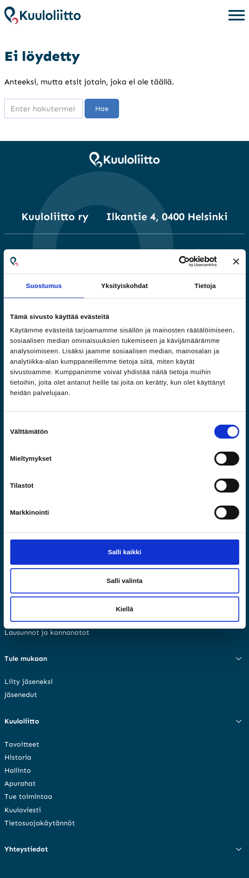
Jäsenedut (20, 694)
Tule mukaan (25, 658)
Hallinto (17, 770)
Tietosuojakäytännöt (39, 823)
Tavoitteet (21, 744)
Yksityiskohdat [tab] (124, 285)
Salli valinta (124, 580)
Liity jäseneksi (28, 681)
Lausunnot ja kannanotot (46, 632)
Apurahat (20, 783)
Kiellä (124, 609)
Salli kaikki (124, 552)
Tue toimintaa (28, 796)
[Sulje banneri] (236, 261)
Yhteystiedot (26, 849)
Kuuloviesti (22, 810)
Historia (17, 757)
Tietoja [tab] (205, 285)
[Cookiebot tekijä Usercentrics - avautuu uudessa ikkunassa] (178, 261)
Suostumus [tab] (44, 285)
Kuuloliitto (21, 721)
